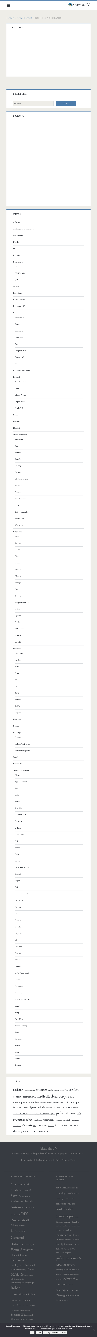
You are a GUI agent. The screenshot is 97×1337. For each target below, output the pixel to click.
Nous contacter (76, 1153)
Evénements (19, 262)
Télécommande (22, 512)
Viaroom (19, 1039)
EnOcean (19, 660)
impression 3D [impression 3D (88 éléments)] (59, 1102)
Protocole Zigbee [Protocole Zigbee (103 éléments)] (48, 1113)
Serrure (19, 492)
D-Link (18, 828)
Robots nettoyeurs (23, 751)
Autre (18, 446)
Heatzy (18, 563)
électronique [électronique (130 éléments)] (44, 1131)
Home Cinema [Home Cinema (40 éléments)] (19, 1255)
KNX (18, 667)
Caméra (19, 459)
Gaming (19, 324)
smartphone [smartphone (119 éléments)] (68, 1120)
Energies (17, 255)
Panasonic (20, 986)
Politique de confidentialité (43, 1153)
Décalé (16, 242)
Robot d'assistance (23, 744)
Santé (16, 757)
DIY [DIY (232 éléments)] (24, 1214)
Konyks (19, 927)
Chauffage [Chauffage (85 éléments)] (64, 1090)
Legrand (19, 933)
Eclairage (19, 466)
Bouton (19, 453)
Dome (18, 550)
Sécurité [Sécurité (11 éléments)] (27, 1311)
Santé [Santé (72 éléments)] (14, 1305)
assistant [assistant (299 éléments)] (19, 1090)
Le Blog (25, 1153)
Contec (18, 543)
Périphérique (19, 532)
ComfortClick (21, 815)
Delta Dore (20, 834)
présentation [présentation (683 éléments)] (66, 1113)
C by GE (19, 808)
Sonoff (19, 635)
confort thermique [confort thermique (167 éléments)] (23, 1096)
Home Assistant (22, 894)
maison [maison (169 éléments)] (24, 1113)
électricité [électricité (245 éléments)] (32, 1131)
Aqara (18, 536)
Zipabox (19, 1065)
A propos (62, 1153)
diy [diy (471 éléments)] (48, 1096)
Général (17, 286)
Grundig (19, 874)
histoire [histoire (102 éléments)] (44, 1102)
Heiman (19, 569)
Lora (17, 673)
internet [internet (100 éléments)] (49, 1107)
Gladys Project (21, 395)
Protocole (18, 649)
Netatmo (19, 966)
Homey (18, 907)
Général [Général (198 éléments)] (17, 1237)
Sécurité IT (20, 364)
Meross (19, 576)
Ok (32, 1332)
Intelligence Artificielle (23, 370)
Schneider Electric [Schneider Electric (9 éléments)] (24, 1306)
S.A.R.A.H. (20, 408)
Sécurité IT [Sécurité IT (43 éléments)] (17, 1315)
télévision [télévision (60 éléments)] (52, 1126)
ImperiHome (21, 401)
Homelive (19, 900)
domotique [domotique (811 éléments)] (60, 1096)
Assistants (20, 439)
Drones (19, 737)
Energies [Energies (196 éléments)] (18, 1230)
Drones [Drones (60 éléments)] (15, 1220)
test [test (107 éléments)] (35, 1125)
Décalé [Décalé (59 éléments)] (24, 1220)
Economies (20, 472)
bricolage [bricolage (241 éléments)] (42, 1090)
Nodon (18, 596)
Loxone (19, 953)
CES (17, 267)
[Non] (93, 1329)
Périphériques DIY (23, 602)
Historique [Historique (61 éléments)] (17, 1244)
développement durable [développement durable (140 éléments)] (25, 1102)
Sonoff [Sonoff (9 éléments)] (22, 1311)
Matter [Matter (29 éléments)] (30, 1269)
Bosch (18, 801)
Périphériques (21, 351)
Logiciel (17, 377)
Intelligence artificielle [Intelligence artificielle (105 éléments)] (36, 1107)
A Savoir (17, 222)
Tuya (17, 1032)
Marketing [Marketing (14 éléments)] (22, 1269)
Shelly (18, 622)
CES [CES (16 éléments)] (18, 1215)
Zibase (18, 1052)
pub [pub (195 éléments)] (79, 1113)
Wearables (20, 525)
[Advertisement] (52, 53)
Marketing (18, 421)
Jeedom (19, 920)
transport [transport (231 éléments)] (42, 1125)
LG (17, 940)
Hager (18, 881)
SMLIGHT (20, 629)
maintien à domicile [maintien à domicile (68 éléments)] (72, 1244)
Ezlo (17, 854)
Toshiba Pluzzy (22, 1026)
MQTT (18, 686)
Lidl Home (20, 947)
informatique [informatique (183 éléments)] (72, 1102)
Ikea (17, 914)
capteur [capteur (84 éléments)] (57, 1090)
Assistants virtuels (23, 382)
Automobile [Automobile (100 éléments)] (19, 1207)
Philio (18, 609)
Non (39, 1332)
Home (11, 18)
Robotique (25, 18)
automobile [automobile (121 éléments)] (30, 1090)
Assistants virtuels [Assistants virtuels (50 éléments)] (22, 1201)
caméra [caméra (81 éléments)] (51, 1090)
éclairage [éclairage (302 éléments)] (60, 1125)
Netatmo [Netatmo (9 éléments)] (25, 1275)
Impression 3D (20, 306)
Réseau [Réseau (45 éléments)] (26, 1300)
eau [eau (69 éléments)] (39, 1103)
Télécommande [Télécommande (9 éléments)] (28, 1315)
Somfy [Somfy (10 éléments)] (17, 1311)
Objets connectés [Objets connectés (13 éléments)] (17, 1279)
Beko (18, 795)
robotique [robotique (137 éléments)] (38, 1119)
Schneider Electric (23, 999)
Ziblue (18, 1059)
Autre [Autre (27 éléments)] (31, 1207)
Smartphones (21, 499)
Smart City (18, 764)
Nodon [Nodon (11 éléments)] (30, 1275)
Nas (17, 344)
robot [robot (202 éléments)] (29, 1120)
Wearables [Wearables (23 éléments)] (15, 1319)
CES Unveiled (21, 273)
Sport (18, 505)
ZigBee (19, 713)
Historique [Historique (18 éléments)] (29, 1244)
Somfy (18, 1006)
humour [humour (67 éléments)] (50, 1103)
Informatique (19, 313)
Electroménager (22, 479)
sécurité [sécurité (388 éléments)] (27, 1125)
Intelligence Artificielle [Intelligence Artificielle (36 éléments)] (23, 1265)
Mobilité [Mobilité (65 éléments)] (16, 1275)
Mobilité (17, 428)
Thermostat (20, 518)
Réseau (17, 726)
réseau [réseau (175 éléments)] (46, 1119)
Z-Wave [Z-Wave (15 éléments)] (24, 1319)
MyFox (18, 960)
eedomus (19, 848)
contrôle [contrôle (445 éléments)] (40, 1096)
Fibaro (18, 556)
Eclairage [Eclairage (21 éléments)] (15, 1225)
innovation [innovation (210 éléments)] (20, 1107)
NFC (17, 693)
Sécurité (19, 485)
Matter (18, 680)
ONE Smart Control (24, 973)
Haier (18, 887)
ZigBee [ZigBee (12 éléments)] (30, 1319)
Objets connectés (21, 435)
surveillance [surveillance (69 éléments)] (18, 1126)
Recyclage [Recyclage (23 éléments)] (29, 1282)
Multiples (19, 583)
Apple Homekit (21, 782)
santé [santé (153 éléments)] (53, 1119)
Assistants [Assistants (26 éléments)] (25, 1196)
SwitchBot (20, 642)
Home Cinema (20, 300)
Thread (18, 700)
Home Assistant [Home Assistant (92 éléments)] (22, 1250)
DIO (17, 841)
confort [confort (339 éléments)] (74, 1090)
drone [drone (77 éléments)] (72, 1097)
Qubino (19, 616)
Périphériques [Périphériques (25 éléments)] (17, 1282)
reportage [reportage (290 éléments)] (20, 1120)
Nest (17, 589)
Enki (17, 388)
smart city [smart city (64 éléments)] (59, 1120)
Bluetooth (19, 653)
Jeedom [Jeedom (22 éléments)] (14, 1269)
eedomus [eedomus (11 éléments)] (22, 1225)
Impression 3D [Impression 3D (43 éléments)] (19, 1260)
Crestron (19, 821)
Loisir (16, 415)
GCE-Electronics (22, 867)
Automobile (18, 235)
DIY (15, 249)
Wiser (18, 1045)
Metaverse (20, 337)
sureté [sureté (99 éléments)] (77, 1120)
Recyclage (18, 719)
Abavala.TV (48, 1148)
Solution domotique (22, 770)
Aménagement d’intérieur (24, 229)
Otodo (18, 979)
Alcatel (18, 775)
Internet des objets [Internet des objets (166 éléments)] (63, 1107)
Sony (18, 1013)
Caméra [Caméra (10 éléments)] (13, 1215)
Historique (18, 293)
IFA (17, 280)
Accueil (15, 1153)
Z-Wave (19, 706)
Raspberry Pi (21, 357)
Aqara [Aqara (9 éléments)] (26, 1190)
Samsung (19, 993)
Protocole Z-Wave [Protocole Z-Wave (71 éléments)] (34, 1114)
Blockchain (20, 318)
